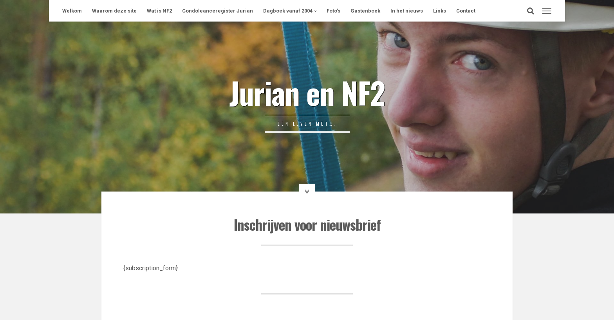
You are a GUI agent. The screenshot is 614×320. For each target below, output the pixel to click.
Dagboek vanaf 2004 (287, 11)
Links (439, 11)
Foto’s (333, 11)
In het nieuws (406, 11)
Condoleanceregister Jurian (217, 11)
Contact (465, 11)
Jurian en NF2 (307, 92)
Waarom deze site (114, 11)
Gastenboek (365, 11)
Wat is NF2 (159, 11)
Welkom (72, 11)
